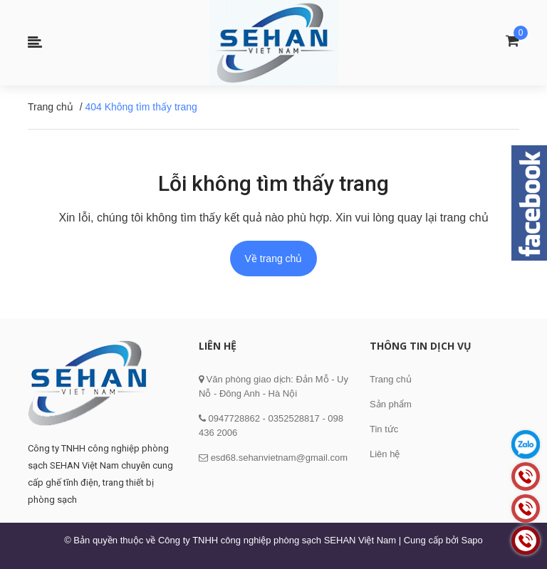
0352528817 (293, 418)
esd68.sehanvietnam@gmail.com (279, 457)
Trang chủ (50, 107)
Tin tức (384, 429)
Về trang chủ (274, 258)
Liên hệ (385, 454)
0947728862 (233, 418)
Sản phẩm (391, 404)
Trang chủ (391, 379)
